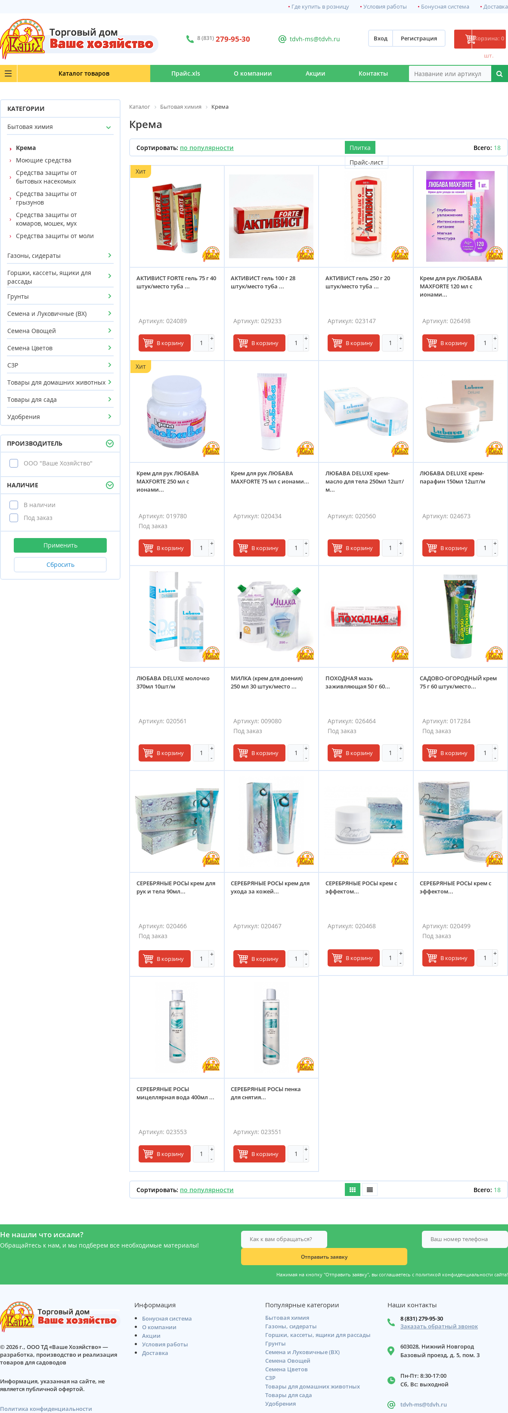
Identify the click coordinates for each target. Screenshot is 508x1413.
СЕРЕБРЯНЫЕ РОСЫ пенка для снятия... (268, 1095)
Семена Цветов (30, 348)
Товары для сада (32, 399)
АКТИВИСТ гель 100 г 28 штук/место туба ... (265, 284)
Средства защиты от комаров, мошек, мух (46, 219)
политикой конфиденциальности (454, 1257)
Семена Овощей (31, 331)
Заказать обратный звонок (439, 1311)
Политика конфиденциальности (46, 1393)
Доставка (495, 6)
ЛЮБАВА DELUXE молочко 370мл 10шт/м (175, 684)
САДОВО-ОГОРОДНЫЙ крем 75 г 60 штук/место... (458, 684)
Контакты (365, 73)
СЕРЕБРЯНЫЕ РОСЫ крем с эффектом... (363, 889)
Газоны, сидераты (34, 255)
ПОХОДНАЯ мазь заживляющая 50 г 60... (360, 684)
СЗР (12, 365)
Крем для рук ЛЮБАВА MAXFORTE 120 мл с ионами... (453, 288)
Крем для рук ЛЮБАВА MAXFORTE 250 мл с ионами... (170, 483)
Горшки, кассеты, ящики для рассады (49, 277)
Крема (26, 148)
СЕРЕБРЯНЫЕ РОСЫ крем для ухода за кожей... (267, 889)
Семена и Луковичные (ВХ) (47, 313)
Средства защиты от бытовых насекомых (46, 176)
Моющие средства (43, 160)
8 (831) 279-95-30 (421, 1303)
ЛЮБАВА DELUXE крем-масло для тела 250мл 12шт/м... (360, 483)
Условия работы (385, 6)
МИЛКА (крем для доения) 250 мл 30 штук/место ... (269, 684)
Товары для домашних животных (56, 382)
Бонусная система (445, 6)
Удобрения (23, 417)
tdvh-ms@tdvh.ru (297, 39)
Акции (291, 73)
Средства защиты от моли (55, 236)
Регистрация (392, 39)
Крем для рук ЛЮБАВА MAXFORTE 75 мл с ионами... (264, 483)
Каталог (52, 73)
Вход (354, 39)
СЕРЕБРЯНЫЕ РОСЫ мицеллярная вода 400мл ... (174, 1099)
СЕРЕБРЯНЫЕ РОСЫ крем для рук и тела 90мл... (172, 889)
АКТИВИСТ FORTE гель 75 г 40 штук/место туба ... (175, 284)
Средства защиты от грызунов (46, 198)
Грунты (18, 296)
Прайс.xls (129, 73)
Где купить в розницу (320, 6)
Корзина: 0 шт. (475, 39)
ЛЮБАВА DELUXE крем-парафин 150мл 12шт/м (455, 479)
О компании (213, 73)
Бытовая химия (30, 126)
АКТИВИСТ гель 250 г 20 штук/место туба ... (360, 284)
